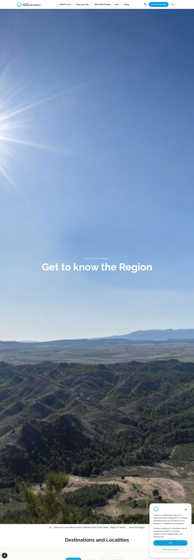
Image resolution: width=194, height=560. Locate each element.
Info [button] (118, 4)
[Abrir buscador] (145, 4)
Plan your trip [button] (83, 4)
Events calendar (158, 4)
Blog (127, 4)
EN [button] (174, 4)
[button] (4, 555)
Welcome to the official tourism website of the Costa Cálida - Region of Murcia (87, 527)
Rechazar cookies (170, 549)
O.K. (170, 543)
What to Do (66, 4)
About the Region (103, 4)
